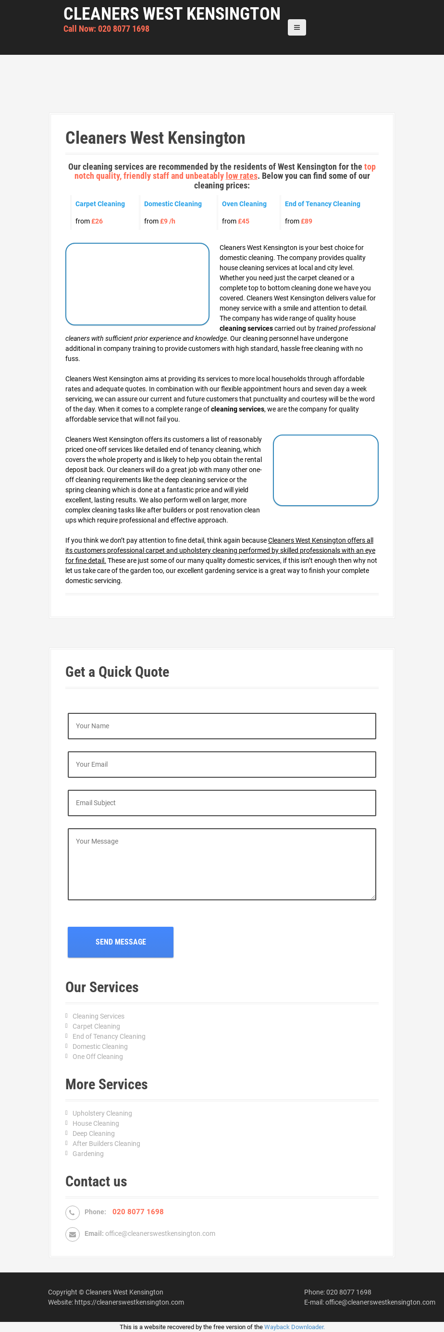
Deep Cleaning (94, 1133)
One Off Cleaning (98, 1056)
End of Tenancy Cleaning (109, 1036)
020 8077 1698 (348, 1292)
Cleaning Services (98, 1016)
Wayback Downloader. (294, 1327)
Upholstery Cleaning (102, 1113)
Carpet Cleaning (96, 1026)
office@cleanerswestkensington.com (160, 1233)
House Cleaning (96, 1123)
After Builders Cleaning (106, 1143)
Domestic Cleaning (100, 1046)
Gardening (88, 1154)
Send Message (121, 941)
